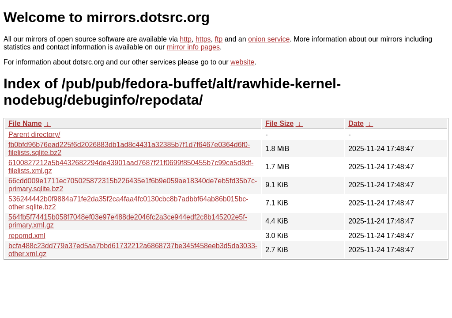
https (203, 39)
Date (356, 123)
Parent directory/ (34, 134)
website (242, 62)
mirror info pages (193, 47)
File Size (279, 123)
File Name (25, 123)
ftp (218, 39)
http (186, 39)
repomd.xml (26, 235)
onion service (269, 39)
